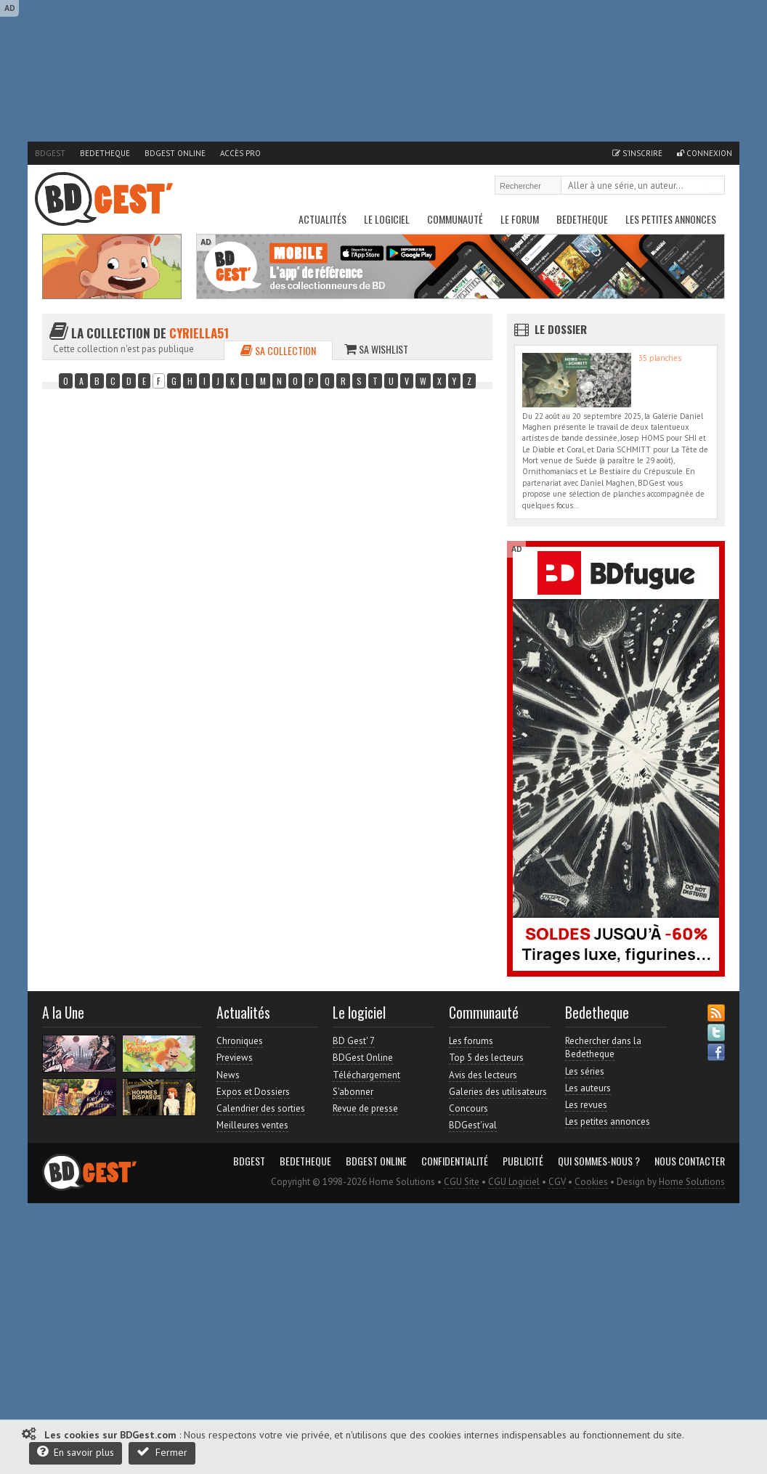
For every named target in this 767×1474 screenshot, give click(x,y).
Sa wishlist (376, 349)
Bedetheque (105, 153)
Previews (234, 1057)
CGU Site (461, 1182)
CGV (557, 1182)
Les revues (586, 1105)
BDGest (50, 153)
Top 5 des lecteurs (486, 1057)
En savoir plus (75, 1452)
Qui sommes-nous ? (599, 1161)
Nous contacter (689, 1161)
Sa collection (278, 350)
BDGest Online (175, 153)
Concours (468, 1108)
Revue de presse (365, 1108)
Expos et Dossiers (253, 1092)
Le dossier (561, 329)
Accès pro (240, 153)
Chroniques (239, 1041)
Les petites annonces (670, 219)
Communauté (455, 219)
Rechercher (715, 186)
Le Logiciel (387, 219)
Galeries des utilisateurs (498, 1092)
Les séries (584, 1071)
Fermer (162, 1452)
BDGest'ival (473, 1125)
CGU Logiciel (514, 1182)
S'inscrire (637, 153)
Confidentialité (454, 1161)
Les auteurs (588, 1088)
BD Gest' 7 (354, 1041)
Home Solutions (692, 1182)
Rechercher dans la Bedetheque (603, 1047)
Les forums (471, 1041)
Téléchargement (366, 1075)
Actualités (322, 219)
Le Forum (519, 219)
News (228, 1075)
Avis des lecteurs (483, 1075)
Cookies (591, 1182)
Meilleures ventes (252, 1125)
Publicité (523, 1161)
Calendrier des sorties (260, 1108)
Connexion (704, 153)
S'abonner (353, 1092)
